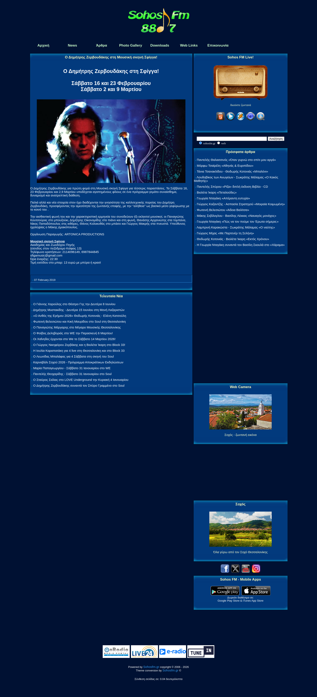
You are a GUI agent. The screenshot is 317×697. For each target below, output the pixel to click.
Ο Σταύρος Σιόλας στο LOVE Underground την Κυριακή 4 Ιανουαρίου (80, 379)
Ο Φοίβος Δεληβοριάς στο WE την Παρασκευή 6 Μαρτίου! (73, 333)
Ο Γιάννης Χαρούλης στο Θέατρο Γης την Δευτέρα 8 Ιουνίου (74, 304)
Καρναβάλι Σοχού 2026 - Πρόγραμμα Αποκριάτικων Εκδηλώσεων (78, 362)
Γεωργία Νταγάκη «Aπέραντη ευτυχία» (223, 198)
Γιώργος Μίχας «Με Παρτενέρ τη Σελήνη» (225, 233)
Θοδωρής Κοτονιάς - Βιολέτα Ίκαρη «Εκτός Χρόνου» (233, 239)
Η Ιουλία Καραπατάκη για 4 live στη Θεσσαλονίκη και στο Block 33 (79, 350)
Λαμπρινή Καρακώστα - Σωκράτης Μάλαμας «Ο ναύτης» (236, 227)
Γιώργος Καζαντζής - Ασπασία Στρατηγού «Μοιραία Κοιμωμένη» (241, 204)
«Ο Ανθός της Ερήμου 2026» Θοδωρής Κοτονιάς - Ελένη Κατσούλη (79, 315)
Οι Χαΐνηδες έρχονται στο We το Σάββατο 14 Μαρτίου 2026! (74, 339)
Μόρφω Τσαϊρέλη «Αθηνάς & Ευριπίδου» (225, 165)
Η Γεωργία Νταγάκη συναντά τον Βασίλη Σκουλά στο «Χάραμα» (241, 245)
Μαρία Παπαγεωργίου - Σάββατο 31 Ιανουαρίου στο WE (72, 368)
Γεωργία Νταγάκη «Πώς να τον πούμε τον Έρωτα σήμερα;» (238, 221)
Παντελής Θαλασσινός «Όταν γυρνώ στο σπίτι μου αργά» (236, 160)
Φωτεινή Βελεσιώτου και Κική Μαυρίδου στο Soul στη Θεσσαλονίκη (79, 321)
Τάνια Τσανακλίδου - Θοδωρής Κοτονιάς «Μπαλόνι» (232, 171)
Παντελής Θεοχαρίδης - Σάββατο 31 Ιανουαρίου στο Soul (72, 374)
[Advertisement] (240, 319)
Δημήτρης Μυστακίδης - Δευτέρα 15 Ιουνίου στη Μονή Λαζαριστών (79, 310)
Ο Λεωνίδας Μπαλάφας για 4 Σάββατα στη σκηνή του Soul (73, 356)
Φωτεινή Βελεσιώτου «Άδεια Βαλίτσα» (223, 210)
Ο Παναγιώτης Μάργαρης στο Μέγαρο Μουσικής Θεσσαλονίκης (77, 327)
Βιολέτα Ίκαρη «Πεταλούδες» (217, 192)
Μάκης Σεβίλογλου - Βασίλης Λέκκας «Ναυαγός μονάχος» (236, 215)
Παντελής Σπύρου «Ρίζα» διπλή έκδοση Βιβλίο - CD (232, 186)
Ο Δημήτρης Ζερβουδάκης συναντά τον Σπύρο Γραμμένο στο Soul (79, 385)
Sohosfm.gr (151, 667)
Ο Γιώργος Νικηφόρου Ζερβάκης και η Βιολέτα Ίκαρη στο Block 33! (79, 345)
